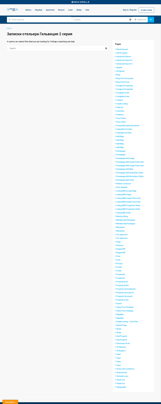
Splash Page (121, 316)
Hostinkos (20, 399)
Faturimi (119, 105)
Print (118, 249)
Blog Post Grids (122, 81)
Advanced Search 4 (124, 60)
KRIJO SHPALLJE (81, 2)
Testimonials (121, 362)
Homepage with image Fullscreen (130, 158)
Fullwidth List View (123, 130)
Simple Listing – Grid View (127, 313)
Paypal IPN (120, 242)
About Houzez (122, 49)
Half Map (120, 134)
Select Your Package (124, 299)
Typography (121, 376)
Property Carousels (124, 288)
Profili (118, 264)
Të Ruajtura (121, 341)
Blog (118, 74)
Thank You (120, 369)
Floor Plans (121, 116)
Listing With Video (123, 207)
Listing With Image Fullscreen (128, 193)
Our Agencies (122, 228)
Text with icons (122, 365)
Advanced (140, 19)
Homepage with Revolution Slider (130, 172)
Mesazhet (120, 221)
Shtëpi (79, 10)
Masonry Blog (122, 211)
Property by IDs (122, 278)
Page (118, 235)
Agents (119, 67)
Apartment (50, 10)
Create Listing (146, 10)
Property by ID (122, 274)
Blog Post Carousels (124, 77)
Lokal (70, 10)
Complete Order (123, 91)
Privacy (119, 256)
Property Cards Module (126, 281)
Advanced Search (123, 56)
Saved (119, 295)
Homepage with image (125, 155)
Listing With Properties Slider (128, 200)
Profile (119, 260)
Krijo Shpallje (121, 183)
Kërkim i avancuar (123, 179)
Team (118, 344)
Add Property (121, 53)
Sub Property (121, 327)
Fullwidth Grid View (124, 127)
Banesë (61, 10)
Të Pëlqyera (121, 337)
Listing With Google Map (126, 186)
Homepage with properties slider (130, 169)
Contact (119, 98)
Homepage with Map (124, 165)
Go (151, 20)
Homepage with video (125, 176)
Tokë (87, 10)
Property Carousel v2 (125, 285)
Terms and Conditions (125, 358)
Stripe (118, 320)
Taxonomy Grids (123, 334)
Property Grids (122, 292)
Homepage (121, 148)
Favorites (120, 109)
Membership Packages (125, 214)
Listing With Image (123, 190)
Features (120, 113)
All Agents (120, 70)
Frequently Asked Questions (127, 123)
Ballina (28, 10)
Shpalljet (38, 10)
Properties (120, 267)
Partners (120, 239)
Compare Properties (124, 84)
